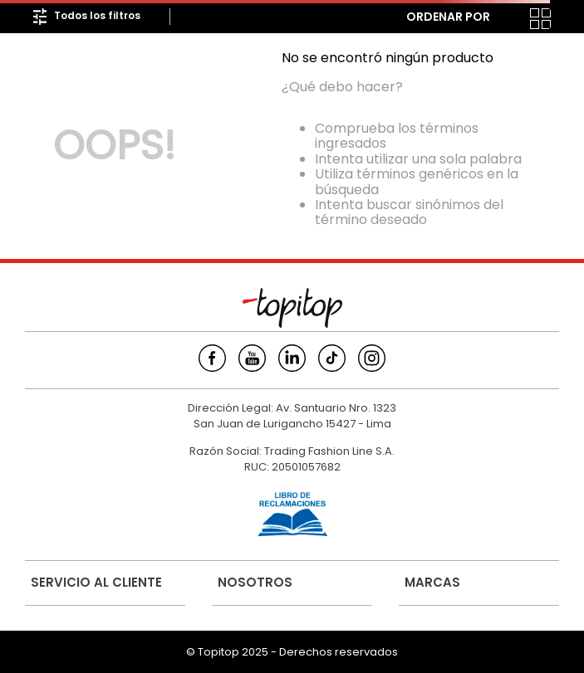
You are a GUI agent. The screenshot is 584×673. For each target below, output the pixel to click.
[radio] (507, 18)
